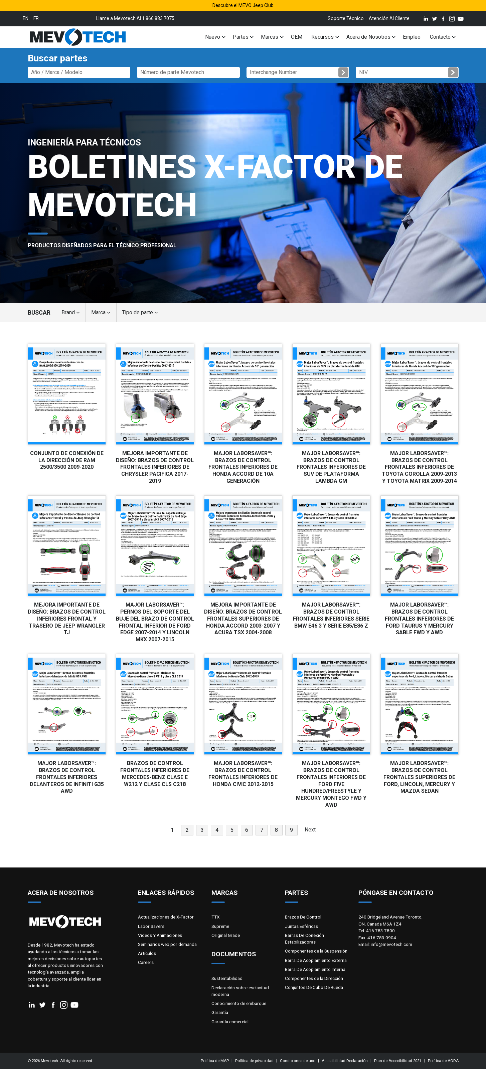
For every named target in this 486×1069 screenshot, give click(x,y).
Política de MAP (215, 1060)
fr (36, 18)
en (25, 18)
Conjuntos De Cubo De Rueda (314, 987)
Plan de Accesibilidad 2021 (397, 1060)
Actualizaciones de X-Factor (166, 917)
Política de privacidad (254, 1060)
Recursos (322, 37)
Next (310, 829)
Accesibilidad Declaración (345, 1060)
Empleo (412, 37)
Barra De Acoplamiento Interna (315, 969)
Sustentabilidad (226, 978)
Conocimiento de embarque (238, 1003)
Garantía (219, 1012)
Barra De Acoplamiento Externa (316, 960)
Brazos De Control (303, 917)
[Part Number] (79, 72)
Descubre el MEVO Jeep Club (243, 5)
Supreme (220, 926)
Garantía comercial (230, 1021)
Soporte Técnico (346, 18)
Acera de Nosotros (368, 37)
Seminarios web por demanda (167, 944)
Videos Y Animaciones (160, 935)
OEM (296, 37)
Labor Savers (151, 926)
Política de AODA (443, 1060)
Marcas (269, 37)
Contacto (440, 37)
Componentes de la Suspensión (316, 951)
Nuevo (212, 37)
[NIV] (407, 72)
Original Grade (225, 935)
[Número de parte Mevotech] (188, 72)
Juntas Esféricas (301, 926)
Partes (241, 37)
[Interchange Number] (298, 72)
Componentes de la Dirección (314, 978)
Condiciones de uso (297, 1060)
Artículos (147, 953)
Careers (146, 962)
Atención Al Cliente (389, 18)
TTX (215, 917)
